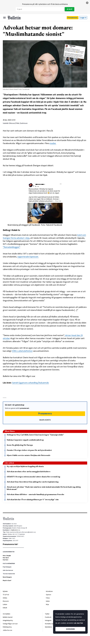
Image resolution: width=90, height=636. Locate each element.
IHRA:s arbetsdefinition (22, 351)
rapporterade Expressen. (28, 256)
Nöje (47, 604)
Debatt (5, 608)
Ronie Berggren (7, 577)
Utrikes (5, 598)
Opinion (48, 595)
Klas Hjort (6, 557)
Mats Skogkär (7, 555)
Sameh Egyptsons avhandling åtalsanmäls (30, 382)
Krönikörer (49, 591)
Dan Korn (5, 560)
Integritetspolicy (8, 620)
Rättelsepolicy (7, 627)
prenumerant (24, 408)
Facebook (48, 617)
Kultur (48, 601)
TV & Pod (6, 595)
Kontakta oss (49, 624)
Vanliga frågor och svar (10, 624)
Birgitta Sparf (7, 580)
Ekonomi (6, 601)
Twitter (47, 614)
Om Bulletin (6, 614)
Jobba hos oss (7, 630)
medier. (53, 143)
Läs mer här (78, 623)
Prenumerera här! (10, 544)
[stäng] (87, 3)
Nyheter (5, 591)
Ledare (5, 604)
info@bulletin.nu (15, 530)
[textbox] (45, 255)
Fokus (48, 598)
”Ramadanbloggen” (11, 247)
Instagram (48, 620)
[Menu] (4, 17)
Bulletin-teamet (7, 617)
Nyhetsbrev (48, 627)
